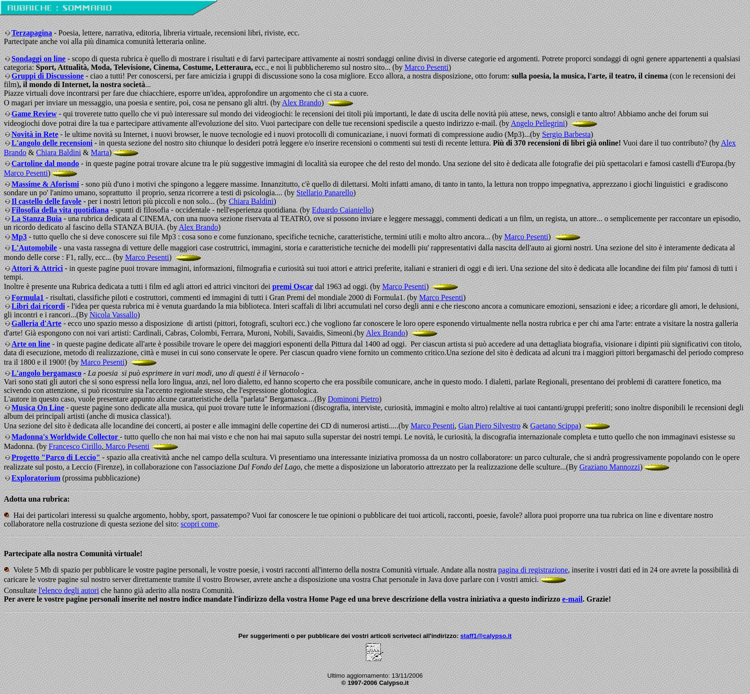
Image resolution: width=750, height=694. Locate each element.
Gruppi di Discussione (47, 76)
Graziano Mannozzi (609, 467)
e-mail (572, 599)
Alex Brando (301, 103)
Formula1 (27, 297)
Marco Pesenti (427, 67)
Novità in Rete (34, 134)
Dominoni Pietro (353, 399)
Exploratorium (35, 478)
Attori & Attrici (37, 268)
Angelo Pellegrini (538, 123)
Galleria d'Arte (36, 323)
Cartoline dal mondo (45, 163)
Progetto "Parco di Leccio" (55, 457)
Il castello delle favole (46, 201)
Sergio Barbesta (566, 134)
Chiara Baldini (58, 152)
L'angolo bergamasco (46, 373)
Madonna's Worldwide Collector (65, 437)
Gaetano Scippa (554, 426)
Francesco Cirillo (75, 446)
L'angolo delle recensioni (51, 143)
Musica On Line (37, 407)
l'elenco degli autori (68, 590)
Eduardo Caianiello (341, 210)
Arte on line (30, 344)
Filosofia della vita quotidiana (60, 210)
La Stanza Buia (36, 218)
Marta (100, 152)
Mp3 (19, 237)
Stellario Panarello (325, 193)
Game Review (34, 114)
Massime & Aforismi (45, 184)
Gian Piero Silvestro (489, 426)
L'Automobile (34, 248)
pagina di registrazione (533, 570)
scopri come (199, 524)
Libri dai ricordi (38, 306)
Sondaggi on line (38, 59)
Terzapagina (31, 33)
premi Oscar (292, 286)
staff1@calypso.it (485, 635)
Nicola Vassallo (114, 315)
